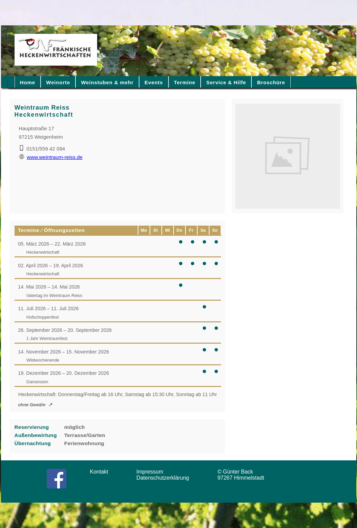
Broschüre (271, 82)
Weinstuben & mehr (107, 82)
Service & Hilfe (226, 82)
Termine (184, 82)
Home (27, 82)
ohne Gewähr (32, 404)
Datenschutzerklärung (164, 478)
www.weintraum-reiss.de (51, 157)
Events (153, 82)
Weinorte (58, 82)
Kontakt (101, 472)
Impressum (152, 472)
